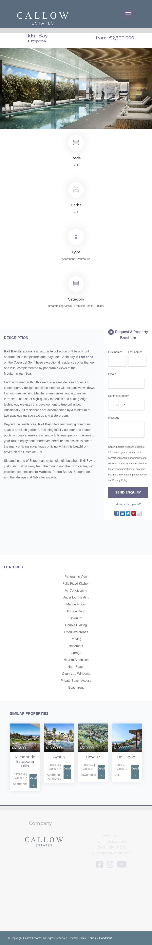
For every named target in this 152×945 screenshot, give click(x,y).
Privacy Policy (77, 938)
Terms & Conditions (100, 938)
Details (33, 781)
